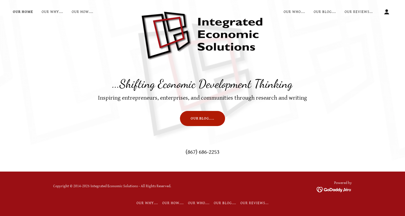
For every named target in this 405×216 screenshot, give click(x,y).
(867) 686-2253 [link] (202, 152)
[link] (202, 11)
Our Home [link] (23, 12)
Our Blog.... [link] (325, 12)
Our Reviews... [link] (359, 12)
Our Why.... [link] (52, 12)
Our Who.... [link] (294, 12)
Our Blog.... (203, 118)
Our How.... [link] (82, 12)
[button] (386, 11)
